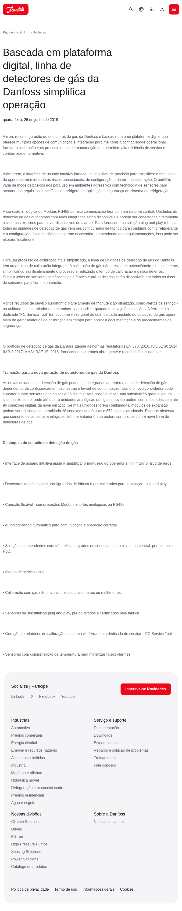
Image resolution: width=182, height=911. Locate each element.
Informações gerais (98, 889)
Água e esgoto (23, 803)
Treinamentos (105, 758)
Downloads (103, 735)
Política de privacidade (30, 889)
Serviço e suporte (110, 720)
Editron (17, 837)
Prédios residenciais (28, 795)
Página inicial (12, 32)
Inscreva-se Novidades (145, 689)
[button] (151, 9)
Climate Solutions (25, 822)
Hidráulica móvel (25, 780)
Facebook (47, 696)
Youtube (68, 696)
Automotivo (20, 728)
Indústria (18, 765)
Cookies (127, 889)
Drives (16, 829)
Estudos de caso (107, 743)
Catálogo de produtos (29, 867)
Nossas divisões (26, 814)
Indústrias (20, 720)
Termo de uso (65, 889)
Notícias (40, 32)
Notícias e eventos (109, 822)
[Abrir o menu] (174, 9)
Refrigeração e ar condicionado (37, 788)
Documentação (106, 728)
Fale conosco (105, 765)
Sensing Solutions (26, 852)
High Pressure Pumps (29, 844)
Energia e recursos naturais (34, 750)
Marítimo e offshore (27, 773)
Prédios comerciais (27, 735)
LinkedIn (18, 696)
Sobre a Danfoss (109, 814)
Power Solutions (24, 859)
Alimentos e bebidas (28, 758)
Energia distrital (24, 743)
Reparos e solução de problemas (121, 750)
